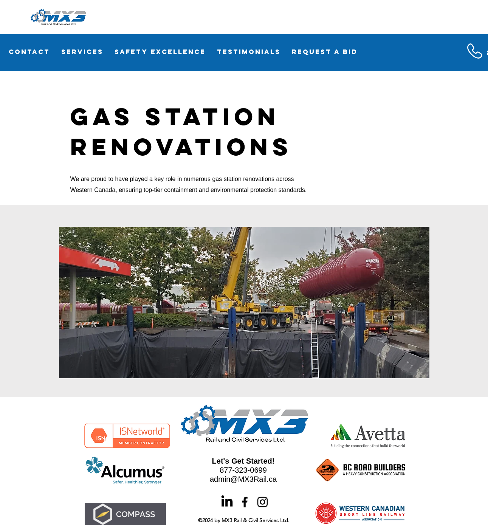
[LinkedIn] (227, 502)
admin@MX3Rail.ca (243, 479)
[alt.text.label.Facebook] (245, 502)
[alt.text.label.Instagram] (263, 502)
